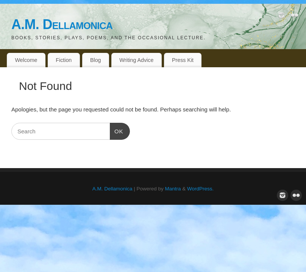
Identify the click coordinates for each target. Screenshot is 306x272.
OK (116, 130)
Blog (95, 60)
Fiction (64, 60)
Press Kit (183, 60)
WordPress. (200, 189)
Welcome (26, 60)
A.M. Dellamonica (61, 24)
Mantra (173, 189)
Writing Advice (136, 60)
